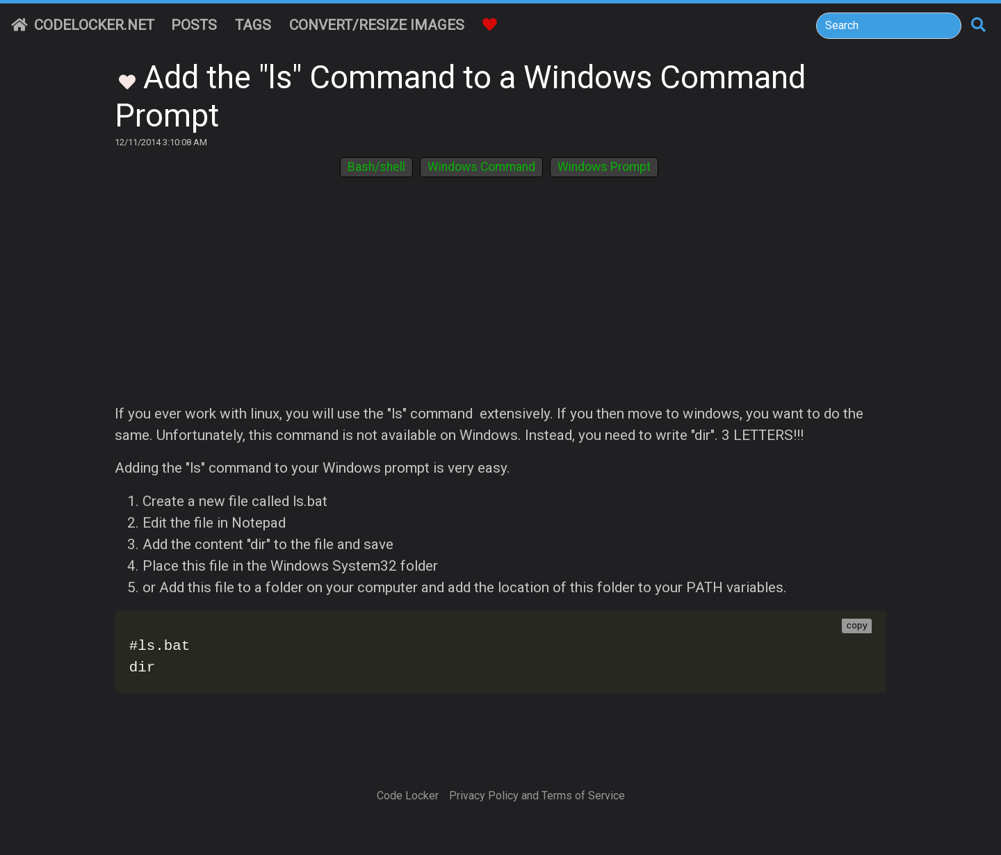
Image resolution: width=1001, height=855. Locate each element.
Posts (194, 25)
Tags (253, 25)
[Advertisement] (500, 299)
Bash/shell (376, 167)
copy (857, 626)
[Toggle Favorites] (127, 80)
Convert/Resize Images (376, 25)
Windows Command (481, 167)
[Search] (888, 26)
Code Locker (408, 795)
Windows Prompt (604, 167)
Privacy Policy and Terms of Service (537, 795)
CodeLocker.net (82, 25)
